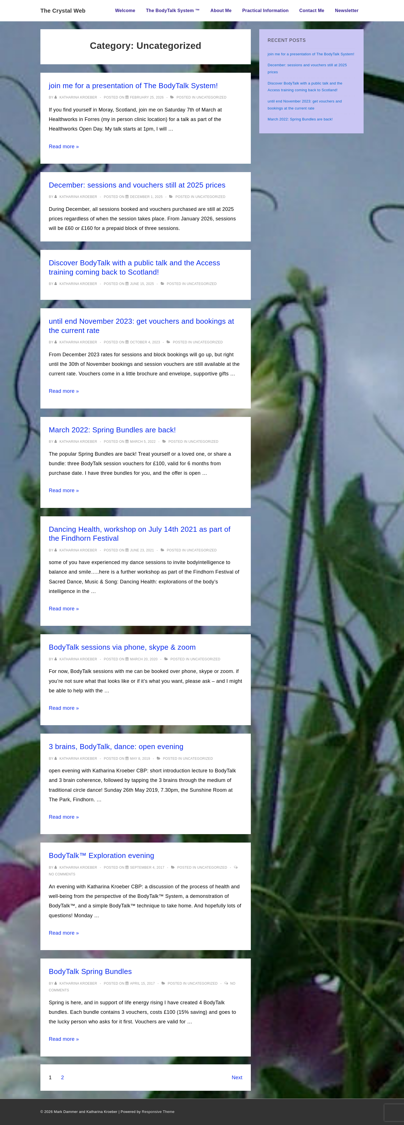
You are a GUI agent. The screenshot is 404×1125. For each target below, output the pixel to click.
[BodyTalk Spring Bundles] (142, 983)
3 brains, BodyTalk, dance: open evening (116, 746)
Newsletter (347, 10)
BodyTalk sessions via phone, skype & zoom (122, 647)
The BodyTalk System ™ (173, 10)
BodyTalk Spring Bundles (90, 971)
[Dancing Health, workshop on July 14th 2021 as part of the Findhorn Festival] (142, 550)
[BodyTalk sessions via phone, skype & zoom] (143, 659)
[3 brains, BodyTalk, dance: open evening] (140, 759)
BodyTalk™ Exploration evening (101, 855)
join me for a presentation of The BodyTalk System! (133, 85)
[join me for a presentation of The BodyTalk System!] (147, 97)
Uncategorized (211, 97)
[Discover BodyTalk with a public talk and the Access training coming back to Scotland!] (142, 284)
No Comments (62, 874)
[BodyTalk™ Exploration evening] (147, 868)
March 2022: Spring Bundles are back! (112, 430)
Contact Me (311, 10)
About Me (220, 10)
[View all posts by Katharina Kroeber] (76, 97)
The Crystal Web (63, 11)
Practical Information (265, 10)
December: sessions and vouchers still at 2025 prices (137, 185)
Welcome (125, 10)
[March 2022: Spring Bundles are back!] (142, 442)
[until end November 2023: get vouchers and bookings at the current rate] (145, 342)
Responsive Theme (158, 1112)
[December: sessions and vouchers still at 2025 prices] (146, 197)
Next (237, 1077)
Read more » (64, 146)
